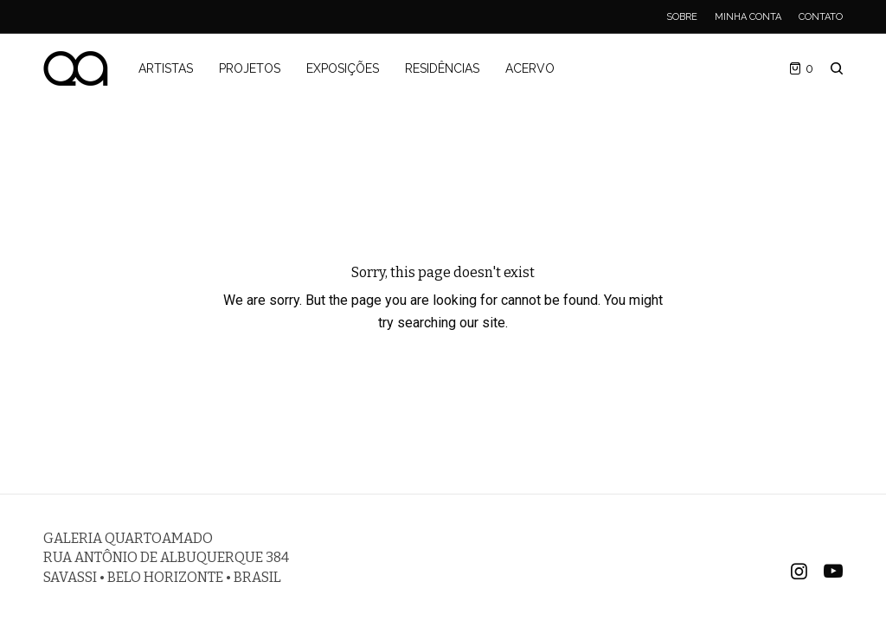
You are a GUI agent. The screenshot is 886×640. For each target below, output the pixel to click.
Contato (821, 17)
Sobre (681, 17)
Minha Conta (748, 17)
